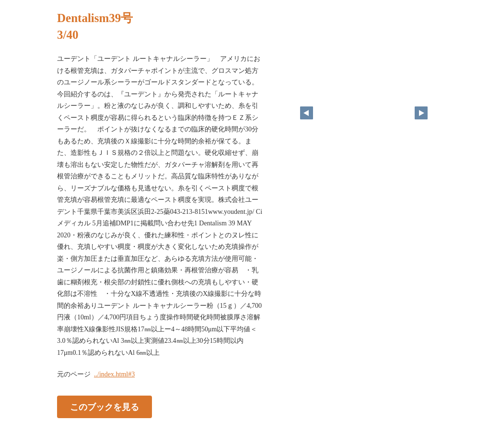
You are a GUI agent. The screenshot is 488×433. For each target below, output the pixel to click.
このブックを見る (104, 407)
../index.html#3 (114, 374)
